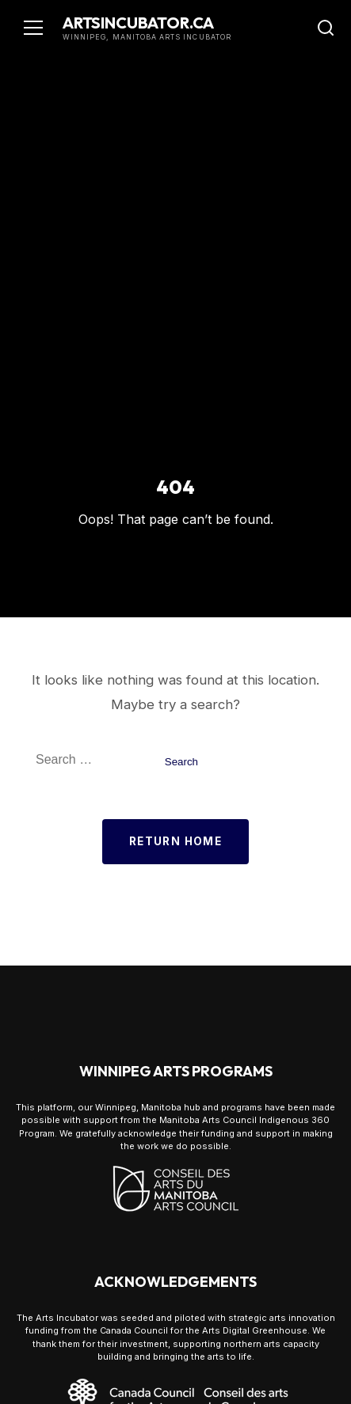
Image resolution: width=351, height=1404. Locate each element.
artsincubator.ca (138, 22)
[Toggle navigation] (33, 27)
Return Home (175, 841)
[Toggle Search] (325, 27)
